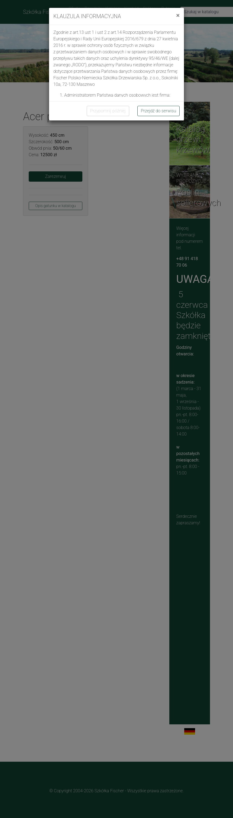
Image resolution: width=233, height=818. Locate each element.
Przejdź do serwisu (158, 110)
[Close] (178, 15)
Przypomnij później (108, 110)
